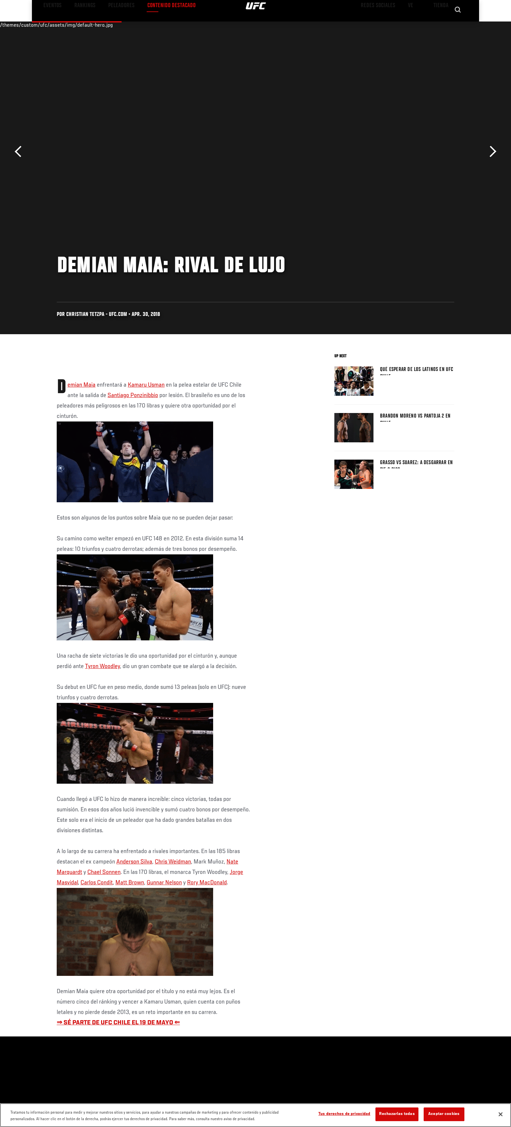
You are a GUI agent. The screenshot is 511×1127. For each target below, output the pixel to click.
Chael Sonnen (104, 872)
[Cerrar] (500, 1114)
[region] (255, 1115)
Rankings (78, 24)
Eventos (50, 24)
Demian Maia (81, 385)
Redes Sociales (384, 24)
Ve (412, 24)
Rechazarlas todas (397, 1114)
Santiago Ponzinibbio (133, 395)
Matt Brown (129, 882)
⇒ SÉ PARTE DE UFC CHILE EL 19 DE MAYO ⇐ (118, 1023)
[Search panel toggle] (457, 25)
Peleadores (110, 24)
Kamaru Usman (146, 385)
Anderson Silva (134, 862)
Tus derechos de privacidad (344, 1114)
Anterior (20, 151)
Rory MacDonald (207, 882)
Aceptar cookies (444, 1114)
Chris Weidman (173, 862)
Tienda (441, 24)
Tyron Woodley (102, 666)
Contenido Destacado (152, 24)
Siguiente (490, 151)
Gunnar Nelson (164, 882)
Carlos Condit (96, 882)
